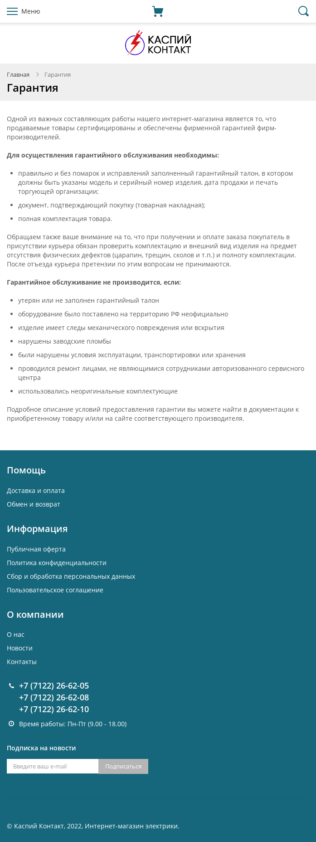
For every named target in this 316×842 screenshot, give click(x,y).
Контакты (22, 661)
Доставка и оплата (36, 490)
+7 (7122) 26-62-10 (54, 709)
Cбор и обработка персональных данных (71, 576)
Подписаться (123, 766)
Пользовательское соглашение (55, 590)
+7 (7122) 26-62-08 (54, 697)
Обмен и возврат (33, 504)
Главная (18, 74)
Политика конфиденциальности (57, 562)
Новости (20, 648)
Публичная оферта (36, 549)
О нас (15, 634)
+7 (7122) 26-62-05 (54, 685)
